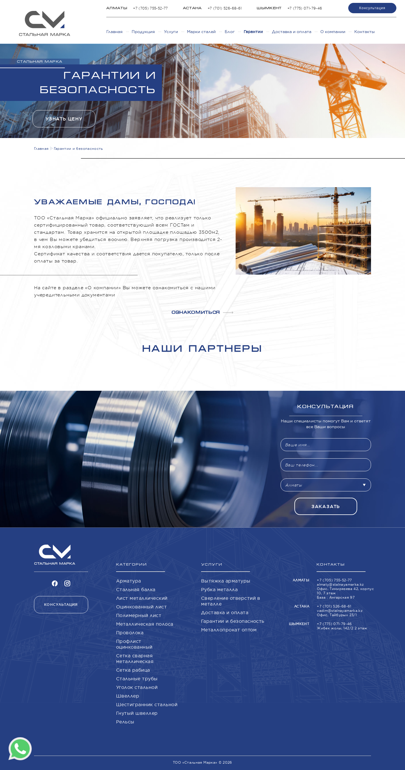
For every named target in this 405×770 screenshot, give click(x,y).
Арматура (128, 581)
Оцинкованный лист (141, 607)
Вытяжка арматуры (226, 581)
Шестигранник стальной (146, 704)
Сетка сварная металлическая (135, 658)
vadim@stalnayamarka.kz (340, 610)
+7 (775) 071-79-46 (304, 8)
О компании (332, 31)
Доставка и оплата (291, 31)
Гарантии (253, 31)
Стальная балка (136, 589)
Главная (114, 31)
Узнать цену (64, 119)
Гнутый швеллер (137, 713)
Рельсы (125, 722)
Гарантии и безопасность (232, 621)
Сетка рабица (133, 670)
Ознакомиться (202, 312)
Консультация (372, 8)
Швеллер (127, 696)
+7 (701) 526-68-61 (225, 8)
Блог (230, 31)
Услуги (171, 31)
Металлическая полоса (144, 624)
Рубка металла (219, 589)
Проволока (129, 632)
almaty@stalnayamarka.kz (340, 584)
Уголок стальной (137, 687)
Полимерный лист (138, 615)
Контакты (364, 31)
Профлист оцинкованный (134, 644)
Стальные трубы (137, 678)
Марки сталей (201, 31)
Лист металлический (142, 598)
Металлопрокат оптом (229, 630)
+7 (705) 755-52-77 (150, 8)
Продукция (143, 31)
